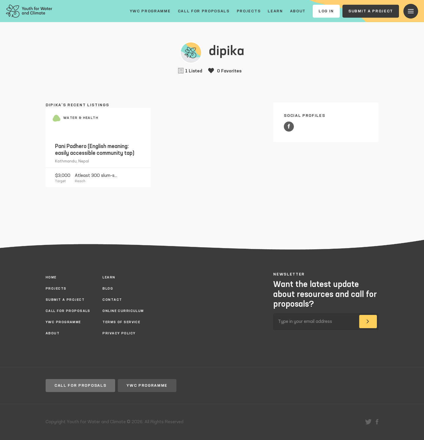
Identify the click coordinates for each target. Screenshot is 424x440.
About (298, 11)
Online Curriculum (123, 311)
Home (51, 277)
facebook (377, 421)
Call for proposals (204, 11)
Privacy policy (118, 333)
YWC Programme (150, 11)
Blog (107, 288)
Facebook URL (289, 127)
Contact (112, 300)
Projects (249, 11)
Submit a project (370, 11)
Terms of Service (121, 322)
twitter (368, 421)
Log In (326, 11)
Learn (275, 11)
